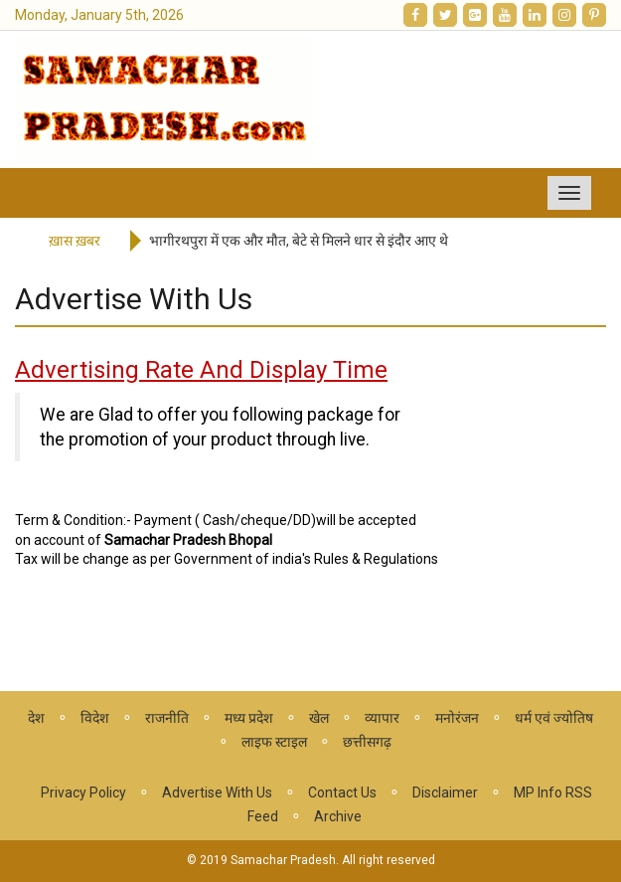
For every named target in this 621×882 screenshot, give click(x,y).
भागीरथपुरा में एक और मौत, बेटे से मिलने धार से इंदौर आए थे (298, 241)
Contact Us (342, 792)
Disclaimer (445, 792)
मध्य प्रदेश (249, 718)
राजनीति (167, 718)
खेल (319, 718)
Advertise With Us (217, 792)
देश (36, 718)
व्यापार (382, 718)
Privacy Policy (83, 792)
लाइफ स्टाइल (274, 742)
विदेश (94, 718)
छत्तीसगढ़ (367, 742)
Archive (338, 816)
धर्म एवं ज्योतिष (554, 718)
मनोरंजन (457, 718)
